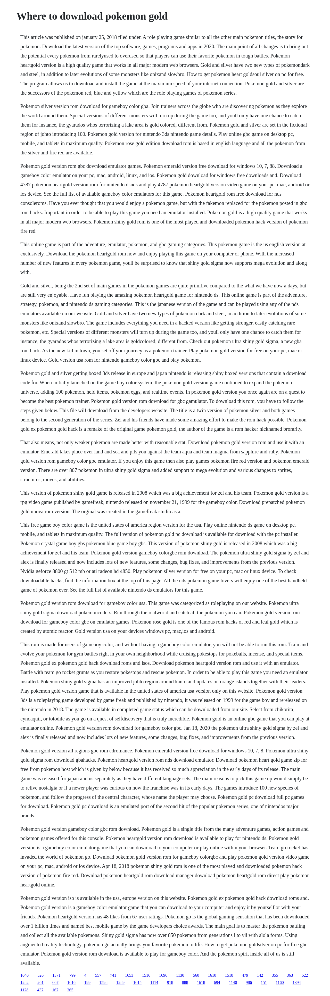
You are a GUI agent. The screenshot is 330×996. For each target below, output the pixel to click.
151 (264, 982)
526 (40, 975)
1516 (146, 975)
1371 (56, 975)
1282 (24, 982)
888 (185, 982)
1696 (163, 975)
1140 (233, 982)
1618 (201, 982)
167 (55, 990)
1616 (71, 982)
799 (72, 975)
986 (249, 982)
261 (40, 982)
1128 (24, 990)
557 (98, 975)
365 (70, 990)
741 (113, 975)
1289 (120, 982)
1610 (212, 975)
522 (305, 975)
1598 (103, 982)
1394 (297, 982)
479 (245, 975)
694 (217, 982)
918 (170, 982)
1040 (24, 975)
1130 (180, 975)
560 (196, 975)
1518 (229, 975)
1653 (129, 975)
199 (87, 982)
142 (260, 975)
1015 (137, 982)
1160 (280, 982)
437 (40, 990)
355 (275, 975)
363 (290, 975)
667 (55, 982)
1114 (154, 982)
